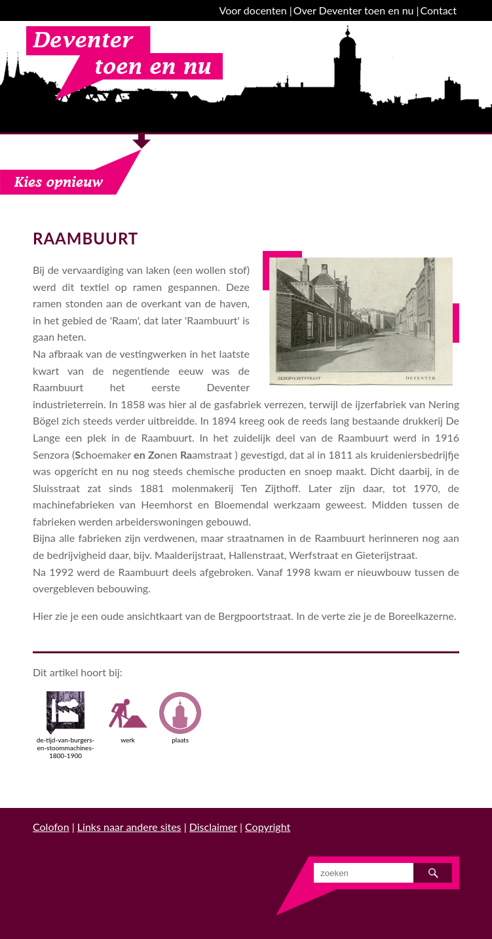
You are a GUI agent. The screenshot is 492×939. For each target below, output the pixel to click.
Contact (439, 10)
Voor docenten (253, 10)
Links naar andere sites (129, 826)
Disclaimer (213, 826)
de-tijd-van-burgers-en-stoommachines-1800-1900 (66, 725)
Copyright (267, 826)
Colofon (51, 826)
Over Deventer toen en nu (353, 10)
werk (127, 717)
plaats (180, 717)
